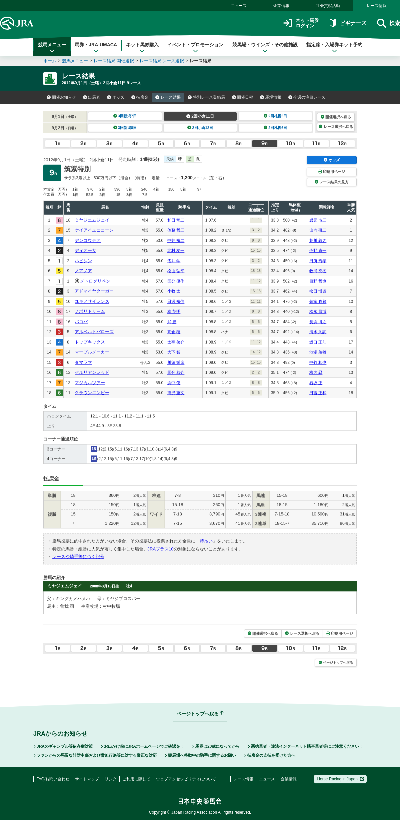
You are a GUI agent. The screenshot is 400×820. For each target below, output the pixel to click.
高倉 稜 (173, 332)
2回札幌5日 (275, 116)
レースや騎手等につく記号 (78, 556)
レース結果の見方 (332, 182)
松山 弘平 (175, 271)
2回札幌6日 (275, 128)
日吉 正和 (317, 393)
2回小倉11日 (200, 116)
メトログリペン (95, 281)
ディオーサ (85, 250)
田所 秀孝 (317, 261)
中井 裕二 (175, 240)
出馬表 (91, 97)
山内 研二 (317, 230)
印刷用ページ (331, 172)
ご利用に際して (136, 779)
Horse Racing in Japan (340, 779)
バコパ (81, 321)
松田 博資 (317, 291)
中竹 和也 (317, 362)
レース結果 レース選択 (162, 60)
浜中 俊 (173, 383)
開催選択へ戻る (336, 117)
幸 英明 (173, 311)
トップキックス (90, 342)
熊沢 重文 (175, 393)
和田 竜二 (175, 220)
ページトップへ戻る (336, 662)
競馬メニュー (52, 47)
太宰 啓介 (175, 342)
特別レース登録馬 (206, 97)
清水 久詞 (317, 332)
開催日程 (242, 97)
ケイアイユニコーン (94, 230)
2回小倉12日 (200, 128)
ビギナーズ (348, 23)
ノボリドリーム (90, 311)
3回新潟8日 (125, 128)
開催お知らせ (61, 97)
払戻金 (140, 97)
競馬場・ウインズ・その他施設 (265, 47)
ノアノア (83, 270)
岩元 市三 (317, 220)
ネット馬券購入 (142, 47)
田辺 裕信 (175, 301)
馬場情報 (270, 97)
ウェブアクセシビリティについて (186, 779)
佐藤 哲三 (175, 230)
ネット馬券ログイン (301, 23)
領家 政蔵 (317, 301)
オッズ (115, 97)
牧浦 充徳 (317, 271)
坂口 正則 (317, 342)
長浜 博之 (317, 322)
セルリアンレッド (92, 372)
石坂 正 (315, 383)
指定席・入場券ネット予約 (334, 47)
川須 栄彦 (175, 362)
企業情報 (281, 5)
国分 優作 (175, 281)
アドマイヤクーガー (94, 291)
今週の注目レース (307, 97)
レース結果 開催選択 (114, 60)
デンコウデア (88, 240)
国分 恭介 (175, 372)
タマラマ (83, 362)
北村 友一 (175, 250)
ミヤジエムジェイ (92, 220)
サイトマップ (87, 779)
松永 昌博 (317, 311)
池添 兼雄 (317, 352)
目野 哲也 (317, 281)
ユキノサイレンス (92, 301)
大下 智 (173, 352)
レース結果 (168, 97)
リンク (111, 779)
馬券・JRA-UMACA (96, 47)
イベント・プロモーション (195, 47)
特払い (206, 540)
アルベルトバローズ (94, 331)
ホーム (49, 60)
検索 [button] (388, 23)
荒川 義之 (317, 240)
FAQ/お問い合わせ (52, 779)
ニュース (239, 5)
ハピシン (83, 260)
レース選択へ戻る (336, 127)
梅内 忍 (315, 372)
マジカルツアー (90, 382)
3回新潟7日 (125, 116)
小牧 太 (173, 291)
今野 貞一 (317, 250)
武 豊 (171, 322)
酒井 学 (173, 261)
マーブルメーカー (92, 352)
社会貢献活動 (328, 5)
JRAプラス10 (161, 548)
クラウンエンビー (92, 392)
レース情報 (377, 5)
